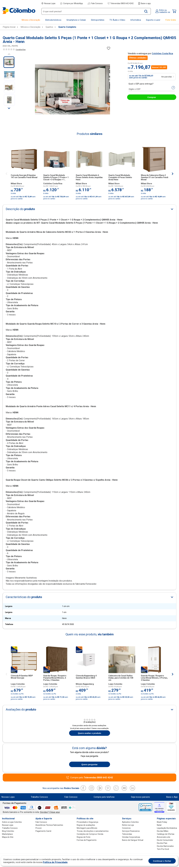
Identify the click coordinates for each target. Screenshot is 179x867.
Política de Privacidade (55, 862)
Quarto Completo (67, 27)
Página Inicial (9, 27)
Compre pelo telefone (104, 797)
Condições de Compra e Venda (90, 834)
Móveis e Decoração (30, 27)
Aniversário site (163, 837)
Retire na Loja (128, 825)
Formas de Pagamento (87, 840)
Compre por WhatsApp (71, 3)
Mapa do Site (7, 837)
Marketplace (7, 834)
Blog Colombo (8, 831)
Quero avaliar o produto (89, 733)
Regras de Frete (83, 837)
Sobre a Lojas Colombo (12, 822)
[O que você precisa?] (92, 11)
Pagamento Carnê (43, 831)
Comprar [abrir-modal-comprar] (151, 97)
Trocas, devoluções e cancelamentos (93, 831)
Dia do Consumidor (165, 840)
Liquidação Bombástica (167, 828)
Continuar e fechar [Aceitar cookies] (162, 861)
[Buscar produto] (146, 11)
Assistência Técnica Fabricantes (49, 825)
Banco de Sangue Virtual (132, 840)
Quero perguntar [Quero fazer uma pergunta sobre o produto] (89, 764)
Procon (38, 828)
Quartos (49, 27)
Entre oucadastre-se (162, 11)
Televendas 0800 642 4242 (120, 3)
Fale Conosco (95, 3)
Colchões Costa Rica (162, 53)
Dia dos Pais (162, 843)
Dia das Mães (162, 831)
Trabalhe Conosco (39, 797)
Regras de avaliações (86, 825)
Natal (159, 825)
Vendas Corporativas (131, 837)
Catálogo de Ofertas (165, 834)
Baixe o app (144, 3)
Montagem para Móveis (87, 828)
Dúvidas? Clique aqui (50, 812)
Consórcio (126, 828)
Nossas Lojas (48, 3)
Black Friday (162, 822)
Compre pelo (91, 777)
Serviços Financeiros (131, 831)
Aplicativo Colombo (130, 822)
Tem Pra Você (163, 849)
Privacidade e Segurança (87, 822)
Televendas (127, 834)
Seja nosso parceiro (140, 797)
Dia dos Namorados (165, 846)
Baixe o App (172, 797)
